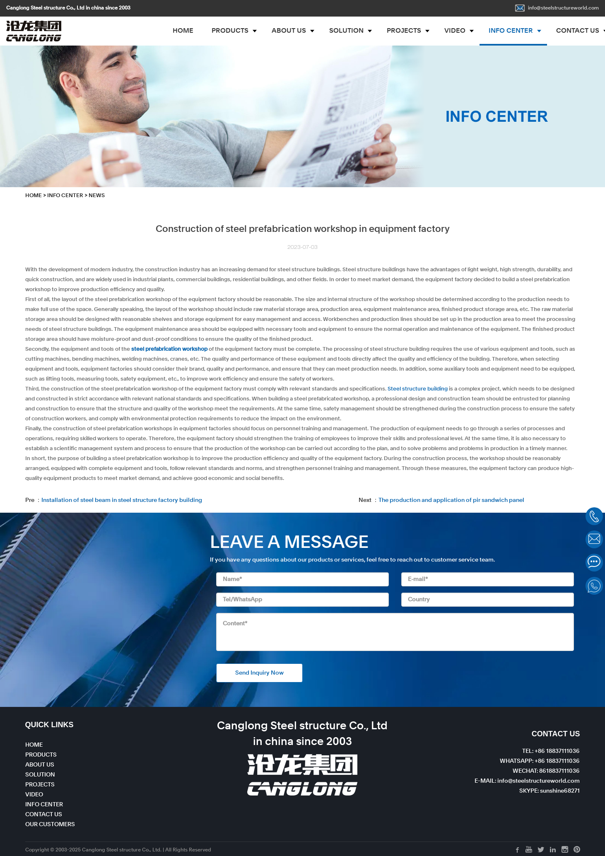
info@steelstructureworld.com (557, 8)
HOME (183, 31)
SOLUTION (346, 31)
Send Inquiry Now (259, 673)
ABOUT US (289, 31)
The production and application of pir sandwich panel (451, 500)
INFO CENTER (511, 31)
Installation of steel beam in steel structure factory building (121, 500)
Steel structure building (418, 389)
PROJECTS (404, 31)
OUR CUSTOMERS (50, 824)
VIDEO (454, 31)
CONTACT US (43, 814)
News (97, 195)
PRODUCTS (230, 31)
